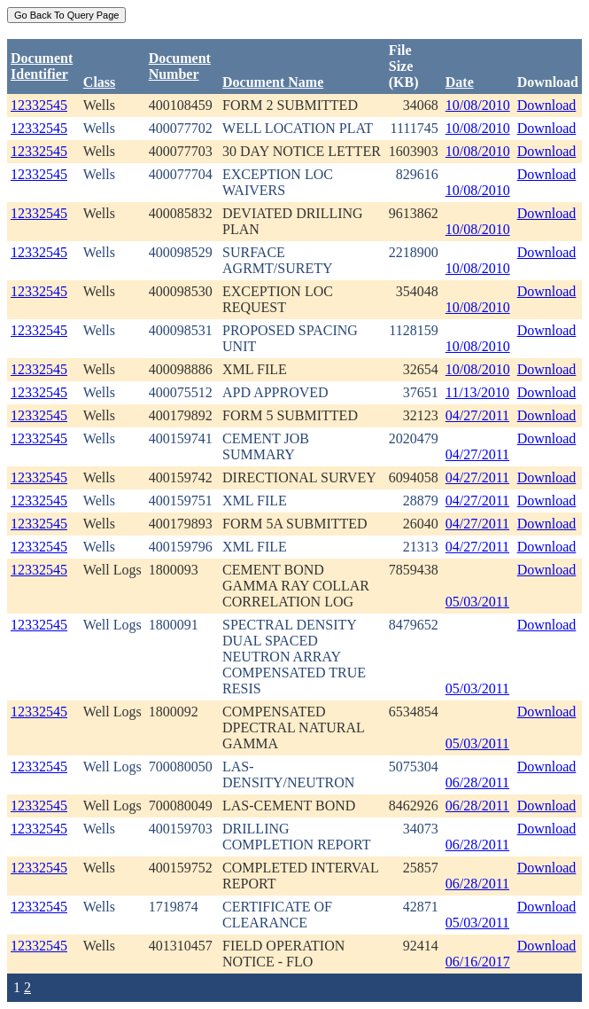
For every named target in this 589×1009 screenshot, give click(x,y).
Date (460, 82)
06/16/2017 (478, 961)
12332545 (39, 105)
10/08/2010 (478, 105)
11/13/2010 (477, 392)
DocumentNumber (180, 66)
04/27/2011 (477, 415)
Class (99, 82)
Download (547, 105)
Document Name (272, 82)
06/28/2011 (477, 782)
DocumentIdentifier (42, 66)
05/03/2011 (477, 601)
